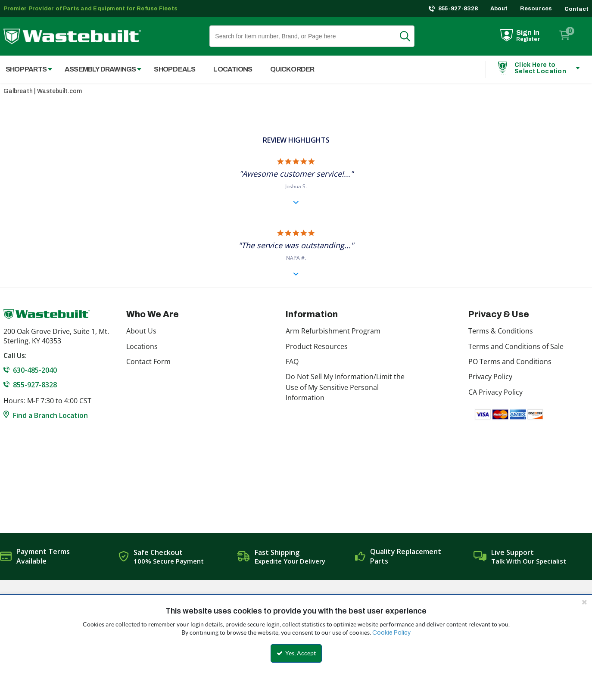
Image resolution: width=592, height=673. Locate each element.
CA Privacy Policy (495, 392)
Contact (576, 9)
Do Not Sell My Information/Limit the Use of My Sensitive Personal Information (345, 387)
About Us (141, 331)
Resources (536, 9)
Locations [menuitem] (232, 69)
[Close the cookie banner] (584, 602)
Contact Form (148, 361)
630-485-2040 (35, 370)
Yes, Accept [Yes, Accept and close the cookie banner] (296, 653)
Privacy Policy (490, 376)
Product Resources (317, 346)
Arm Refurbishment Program (333, 331)
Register (528, 39)
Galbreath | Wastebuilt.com (42, 91)
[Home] (72, 36)
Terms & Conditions (500, 331)
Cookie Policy (391, 632)
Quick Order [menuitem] (292, 69)
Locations (142, 346)
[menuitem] (98, 69)
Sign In (527, 32)
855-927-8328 (458, 9)
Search (410, 36)
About (499, 9)
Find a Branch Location (50, 415)
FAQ (292, 361)
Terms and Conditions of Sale (516, 346)
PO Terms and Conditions (509, 361)
